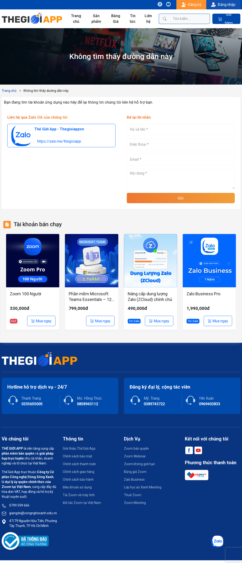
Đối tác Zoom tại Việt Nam (82, 503)
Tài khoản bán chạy (38, 224)
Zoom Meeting (135, 503)
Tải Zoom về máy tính (79, 495)
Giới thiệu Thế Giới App (79, 448)
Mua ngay (41, 321)
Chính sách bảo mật (77, 456)
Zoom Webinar (135, 456)
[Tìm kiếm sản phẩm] (190, 19)
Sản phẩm (96, 19)
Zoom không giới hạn (139, 464)
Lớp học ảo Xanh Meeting (142, 487)
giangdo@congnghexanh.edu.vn (33, 513)
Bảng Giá (115, 19)
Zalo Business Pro (203, 293)
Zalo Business (134, 479)
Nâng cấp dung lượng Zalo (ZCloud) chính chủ (150, 296)
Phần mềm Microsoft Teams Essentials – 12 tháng (90, 296)
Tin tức (132, 19)
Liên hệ (148, 19)
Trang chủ (76, 19)
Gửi (180, 198)
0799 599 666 (19, 505)
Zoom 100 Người (25, 293)
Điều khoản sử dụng (77, 487)
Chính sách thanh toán (79, 464)
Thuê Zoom (132, 495)
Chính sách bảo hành (78, 479)
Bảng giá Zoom (135, 472)
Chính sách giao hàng (78, 472)
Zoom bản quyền (136, 448)
